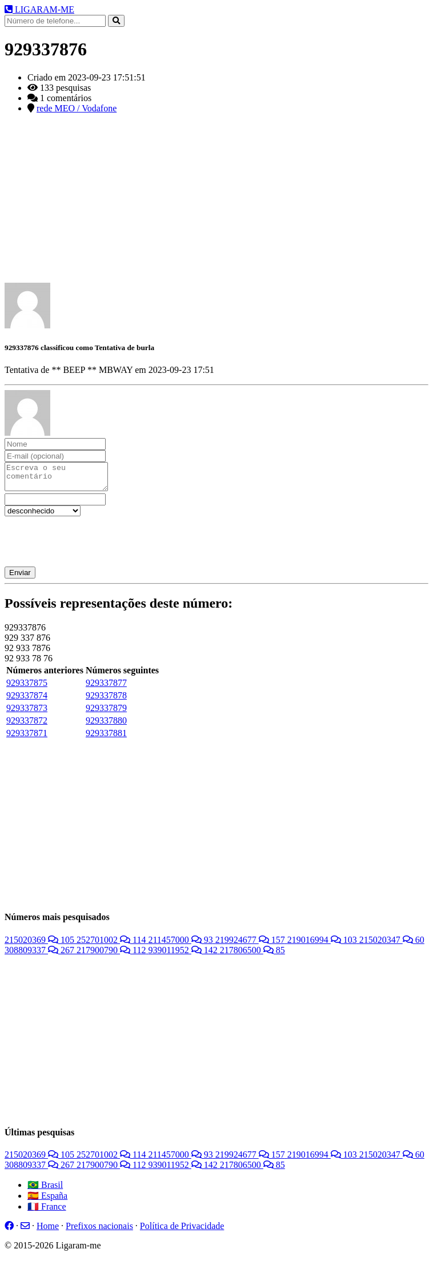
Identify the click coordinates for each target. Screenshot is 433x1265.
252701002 (112, 945)
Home (48, 1231)
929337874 (26, 700)
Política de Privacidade (182, 1231)
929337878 (106, 700)
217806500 (252, 955)
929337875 (26, 688)
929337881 (106, 738)
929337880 (106, 725)
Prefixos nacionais (99, 1231)
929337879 (106, 713)
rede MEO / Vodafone (77, 108)
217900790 (112, 955)
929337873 (26, 713)
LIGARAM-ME (39, 9)
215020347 (391, 945)
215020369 (41, 945)
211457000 (181, 945)
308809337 (41, 955)
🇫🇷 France (46, 1211)
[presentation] (91, 543)
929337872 (26, 725)
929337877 (106, 688)
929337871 (26, 738)
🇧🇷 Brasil (45, 1190)
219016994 (323, 945)
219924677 (251, 945)
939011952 (183, 955)
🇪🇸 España (47, 1201)
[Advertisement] (216, 203)
